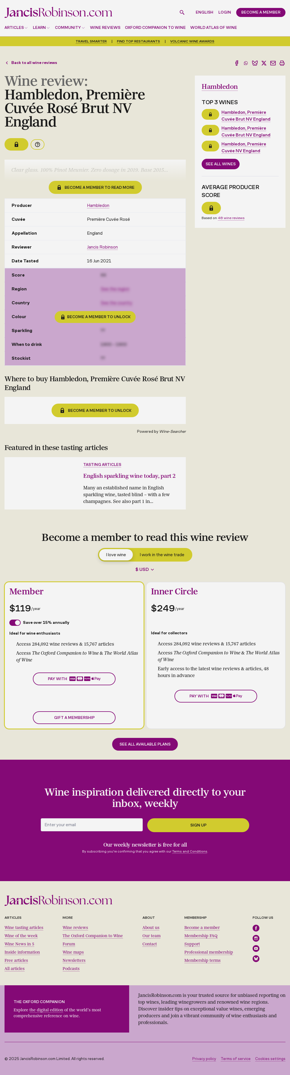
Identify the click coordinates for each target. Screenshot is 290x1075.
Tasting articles (102, 464)
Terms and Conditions (189, 851)
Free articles (16, 960)
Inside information (22, 952)
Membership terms (202, 960)
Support (192, 943)
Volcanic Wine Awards (192, 41)
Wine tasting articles (24, 927)
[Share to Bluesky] (254, 63)
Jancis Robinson (102, 247)
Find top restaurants (138, 41)
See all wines (221, 163)
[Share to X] (264, 63)
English (204, 12)
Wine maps (73, 952)
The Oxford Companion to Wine (93, 935)
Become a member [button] (260, 12)
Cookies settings (270, 1058)
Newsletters (74, 960)
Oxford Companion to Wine (155, 27)
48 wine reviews (231, 217)
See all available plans (145, 744)
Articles (14, 27)
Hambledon (98, 205)
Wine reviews (105, 27)
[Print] (282, 63)
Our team (151, 935)
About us (150, 927)
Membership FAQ (201, 935)
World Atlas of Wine (213, 27)
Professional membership (208, 952)
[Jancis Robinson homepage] (58, 12)
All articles (15, 968)
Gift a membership (74, 717)
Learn (39, 27)
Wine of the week (21, 935)
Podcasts (71, 968)
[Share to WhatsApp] (245, 63)
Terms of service (236, 1058)
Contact (149, 943)
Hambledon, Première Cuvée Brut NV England (245, 115)
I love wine (116, 554)
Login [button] (224, 12)
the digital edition (46, 1009)
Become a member (202, 927)
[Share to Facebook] (236, 63)
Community (68, 27)
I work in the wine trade (162, 554)
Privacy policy (204, 1058)
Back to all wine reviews (31, 62)
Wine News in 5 (19, 943)
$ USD (142, 569)
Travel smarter (91, 41)
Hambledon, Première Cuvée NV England (243, 147)
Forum (69, 943)
